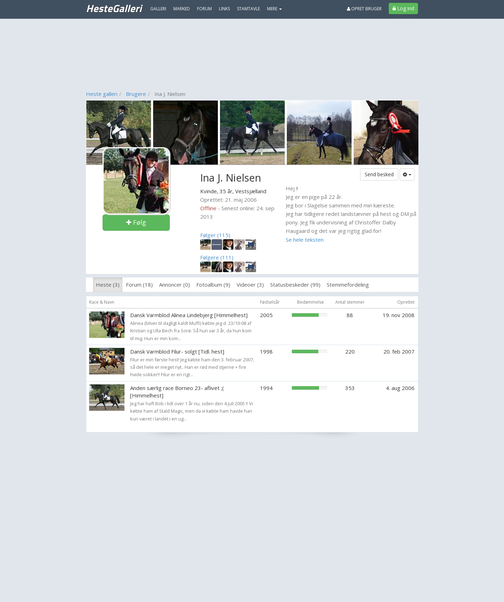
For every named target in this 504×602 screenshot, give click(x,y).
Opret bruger (364, 9)
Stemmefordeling (348, 284)
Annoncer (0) (174, 284)
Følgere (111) (216, 257)
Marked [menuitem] (181, 9)
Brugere (136, 93)
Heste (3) (108, 284)
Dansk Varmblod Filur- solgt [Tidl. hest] (177, 351)
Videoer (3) (250, 284)
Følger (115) (215, 235)
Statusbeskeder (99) (295, 284)
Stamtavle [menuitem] (248, 9)
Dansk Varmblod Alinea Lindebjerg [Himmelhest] (189, 315)
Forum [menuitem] (204, 9)
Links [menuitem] (224, 9)
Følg (136, 222)
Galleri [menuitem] (158, 9)
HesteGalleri (113, 8)
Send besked (379, 174)
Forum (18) (139, 284)
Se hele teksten (305, 239)
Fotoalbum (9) (213, 284)
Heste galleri (101, 93)
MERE (274, 9)
